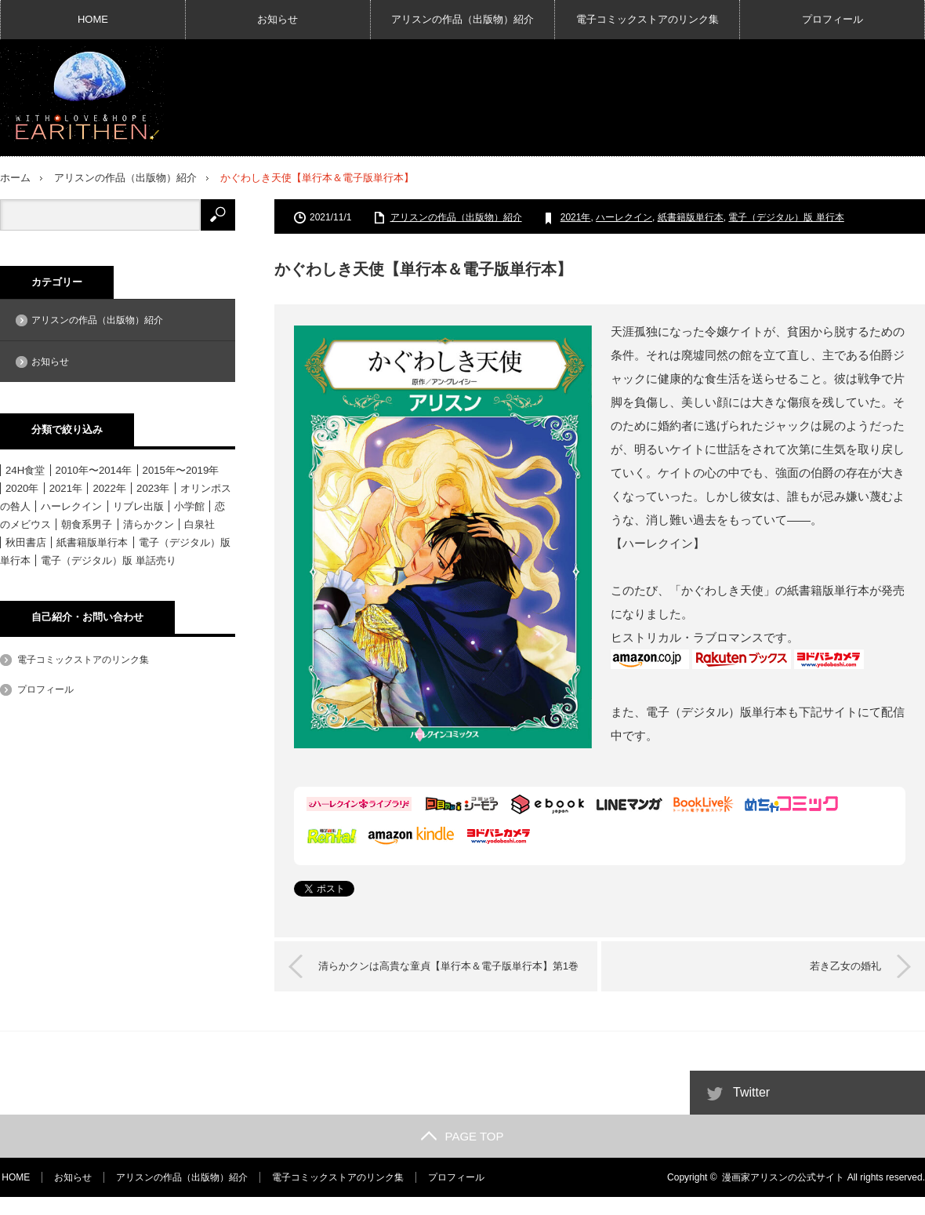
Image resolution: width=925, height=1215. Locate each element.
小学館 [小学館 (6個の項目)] (189, 505)
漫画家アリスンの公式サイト (783, 1195)
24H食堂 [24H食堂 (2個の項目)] (25, 469)
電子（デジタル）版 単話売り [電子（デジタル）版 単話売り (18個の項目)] (108, 560)
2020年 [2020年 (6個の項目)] (21, 487)
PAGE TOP (462, 1154)
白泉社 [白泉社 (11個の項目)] (199, 523)
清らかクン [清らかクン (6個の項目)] (148, 523)
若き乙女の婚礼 (842, 965)
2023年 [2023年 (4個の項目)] (152, 487)
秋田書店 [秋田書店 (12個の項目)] (25, 541)
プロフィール (832, 19)
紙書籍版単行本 (691, 216)
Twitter (751, 1110)
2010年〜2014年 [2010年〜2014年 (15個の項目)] (94, 469)
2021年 (575, 216)
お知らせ (277, 19)
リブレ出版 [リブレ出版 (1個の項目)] (138, 505)
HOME (93, 19)
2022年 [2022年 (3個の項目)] (108, 487)
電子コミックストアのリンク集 (647, 19)
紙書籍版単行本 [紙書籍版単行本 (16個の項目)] (92, 541)
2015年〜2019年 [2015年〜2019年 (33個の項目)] (181, 469)
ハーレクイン (624, 216)
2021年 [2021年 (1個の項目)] (65, 487)
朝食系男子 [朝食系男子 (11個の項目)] (86, 523)
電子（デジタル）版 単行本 (785, 216)
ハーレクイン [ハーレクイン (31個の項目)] (71, 505)
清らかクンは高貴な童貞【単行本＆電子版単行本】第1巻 (446, 974)
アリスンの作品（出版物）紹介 (462, 19)
